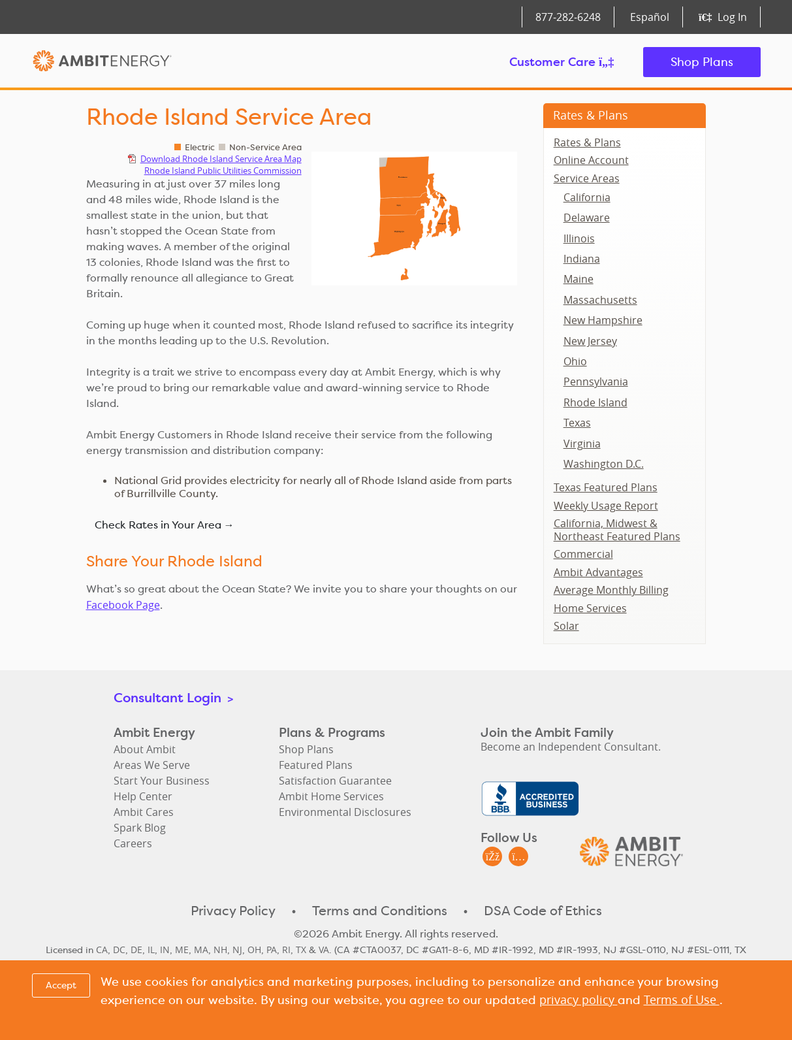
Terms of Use (682, 999)
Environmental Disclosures (345, 812)
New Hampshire (602, 320)
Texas (577, 422)
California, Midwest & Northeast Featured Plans (617, 530)
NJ (237, 949)
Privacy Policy (233, 910)
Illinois (579, 238)
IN (165, 949)
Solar (566, 626)
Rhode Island (595, 402)
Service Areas (587, 178)
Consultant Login (173, 697)
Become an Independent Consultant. (571, 746)
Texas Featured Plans (605, 487)
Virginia (582, 443)
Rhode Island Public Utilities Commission (223, 170)
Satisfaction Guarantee (335, 780)
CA (102, 949)
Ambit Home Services (331, 796)
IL (151, 949)
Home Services (590, 608)
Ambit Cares (144, 812)
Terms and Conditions (379, 910)
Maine (578, 279)
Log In (722, 17)
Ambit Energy (102, 62)
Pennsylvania (595, 381)
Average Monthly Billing (611, 590)
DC (119, 949)
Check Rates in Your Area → (164, 525)
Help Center (143, 796)
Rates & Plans (590, 115)
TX (301, 949)
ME (182, 949)
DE (136, 949)
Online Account (591, 160)
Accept (61, 985)
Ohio (575, 361)
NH (220, 949)
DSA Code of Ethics (543, 910)
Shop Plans (702, 62)
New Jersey (590, 341)
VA (324, 949)
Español (649, 17)
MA (201, 949)
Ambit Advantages (598, 572)
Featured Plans (316, 765)
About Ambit (145, 749)
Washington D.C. (603, 464)
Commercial (583, 554)
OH (254, 949)
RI (286, 949)
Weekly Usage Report (606, 505)
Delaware (586, 217)
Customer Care (561, 62)
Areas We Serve (152, 765)
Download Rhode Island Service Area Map (221, 159)
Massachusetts (600, 300)
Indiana (581, 259)
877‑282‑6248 (568, 17)
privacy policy (578, 999)
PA (271, 949)
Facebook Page (123, 605)
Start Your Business (162, 780)
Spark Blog (140, 827)
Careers (133, 843)
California (586, 197)
